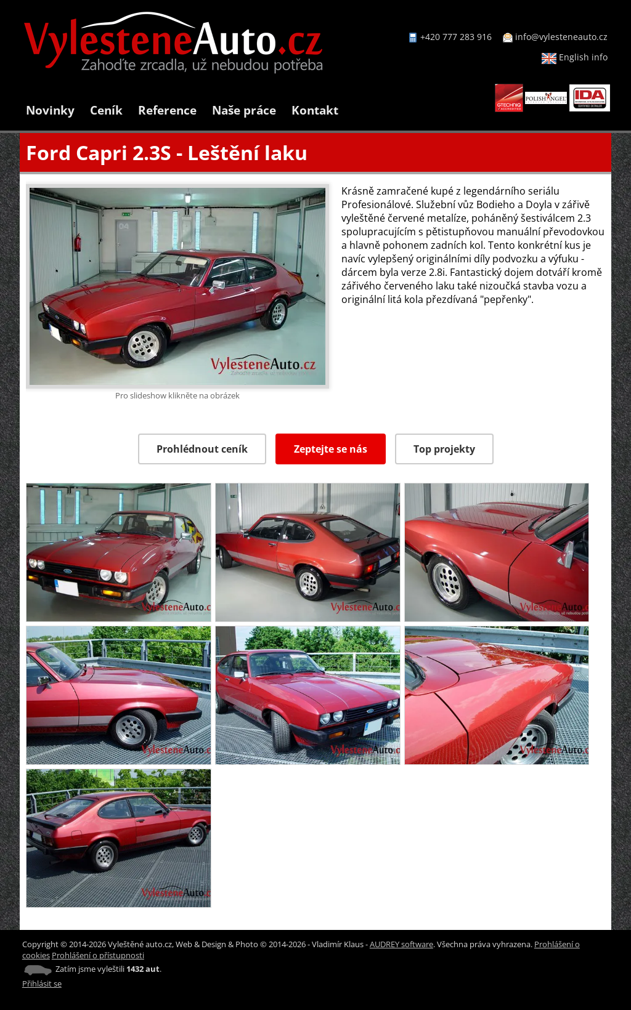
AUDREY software (401, 944)
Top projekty (444, 449)
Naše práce (244, 110)
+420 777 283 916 (456, 36)
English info (575, 57)
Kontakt (314, 110)
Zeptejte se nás (330, 449)
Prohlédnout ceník (202, 449)
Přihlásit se (42, 983)
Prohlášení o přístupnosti (98, 955)
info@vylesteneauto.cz (561, 36)
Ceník (106, 110)
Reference (167, 110)
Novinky (50, 110)
